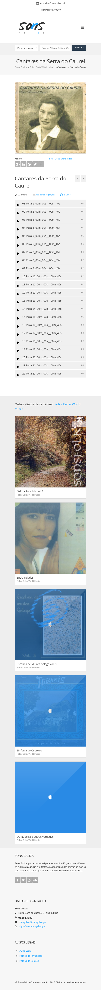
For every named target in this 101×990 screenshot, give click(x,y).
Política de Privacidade (31, 956)
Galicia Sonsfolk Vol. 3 (30, 491)
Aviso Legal (25, 951)
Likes (65, 195)
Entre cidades (25, 577)
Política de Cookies (29, 961)
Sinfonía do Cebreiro (29, 750)
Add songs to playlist (45, 195)
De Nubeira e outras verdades (35, 836)
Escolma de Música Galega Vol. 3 (37, 664)
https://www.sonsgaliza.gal (32, 926)
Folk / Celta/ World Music (60, 159)
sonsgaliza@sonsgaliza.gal (32, 922)
